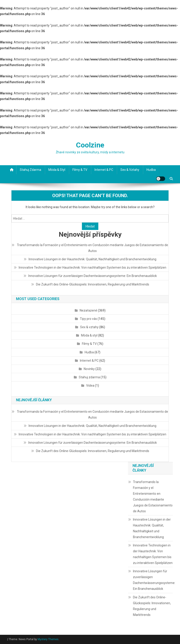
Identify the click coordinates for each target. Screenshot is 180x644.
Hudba (151, 170)
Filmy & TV (79, 170)
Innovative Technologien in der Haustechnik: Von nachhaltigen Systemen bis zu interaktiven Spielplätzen (92, 267)
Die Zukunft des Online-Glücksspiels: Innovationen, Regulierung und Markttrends (92, 284)
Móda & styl (56, 170)
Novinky (89, 369)
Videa (90, 385)
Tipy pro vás (88, 319)
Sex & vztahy (129, 170)
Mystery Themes (48, 639)
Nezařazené (88, 310)
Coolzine (90, 145)
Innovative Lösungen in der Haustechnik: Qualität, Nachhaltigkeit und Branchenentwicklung (92, 259)
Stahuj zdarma (30, 170)
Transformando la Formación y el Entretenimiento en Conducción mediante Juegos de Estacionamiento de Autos (92, 248)
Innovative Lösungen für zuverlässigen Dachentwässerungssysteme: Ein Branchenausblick (92, 276)
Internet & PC (103, 170)
